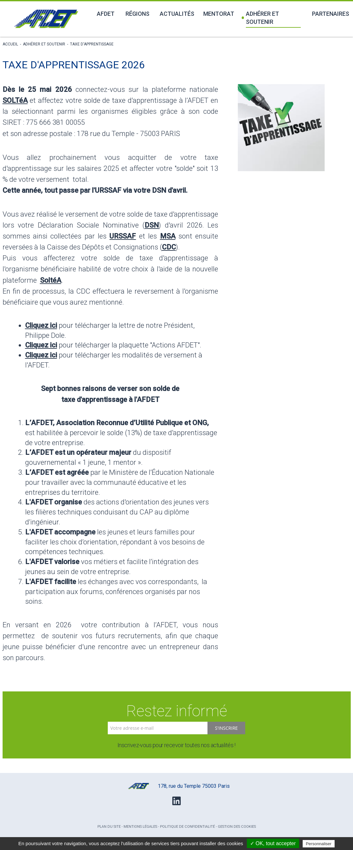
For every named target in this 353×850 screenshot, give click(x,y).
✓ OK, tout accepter (273, 843)
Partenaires (330, 13)
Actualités (177, 13)
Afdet (106, 13)
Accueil (10, 44)
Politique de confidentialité (187, 827)
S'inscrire (226, 728)
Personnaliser (319, 843)
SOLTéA (15, 100)
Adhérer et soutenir (260, 17)
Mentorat (218, 13)
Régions (137, 13)
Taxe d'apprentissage (92, 44)
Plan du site (109, 827)
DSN (152, 225)
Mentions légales (140, 827)
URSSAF (122, 236)
